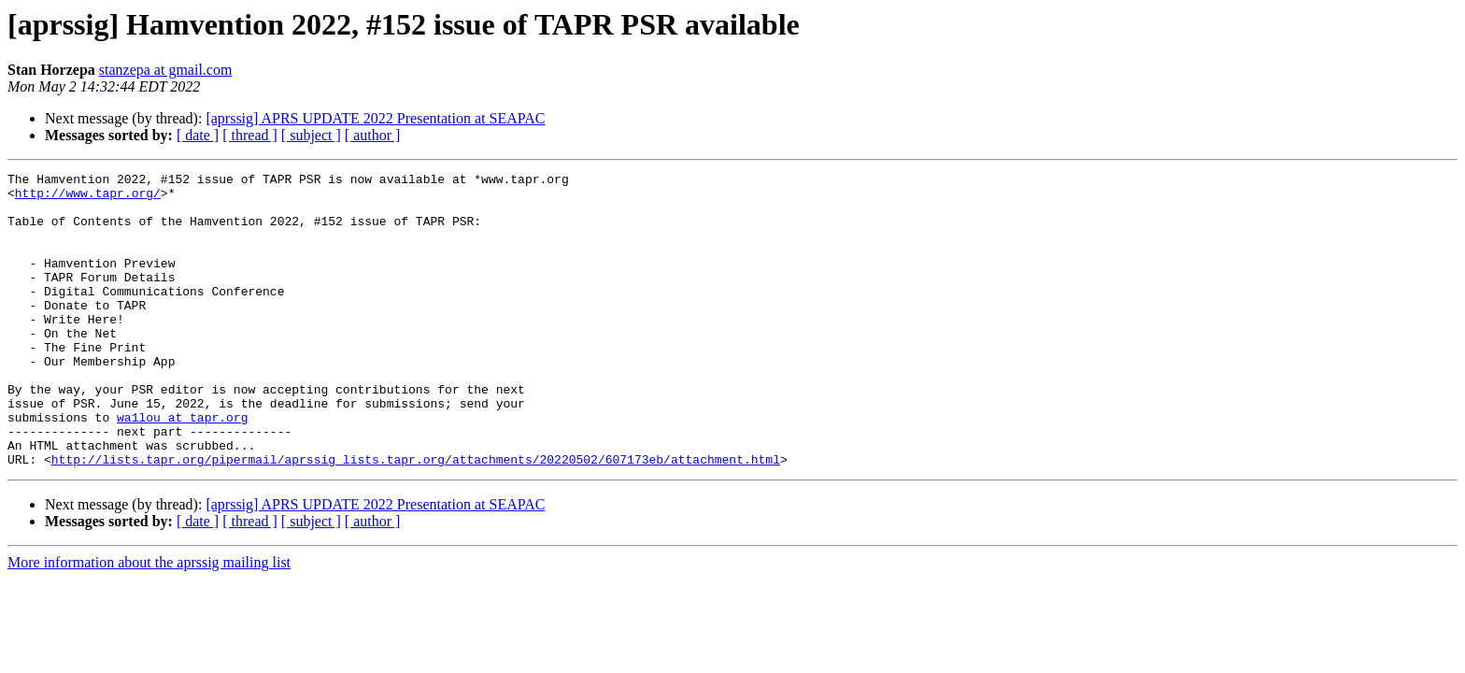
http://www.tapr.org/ (88, 198)
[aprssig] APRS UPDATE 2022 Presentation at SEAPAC (375, 118)
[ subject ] (311, 135)
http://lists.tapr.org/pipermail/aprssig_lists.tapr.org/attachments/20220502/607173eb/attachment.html (415, 517)
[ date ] (198, 135)
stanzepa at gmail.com (166, 70)
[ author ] (373, 135)
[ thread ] (249, 135)
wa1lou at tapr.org (182, 467)
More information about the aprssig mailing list (149, 621)
